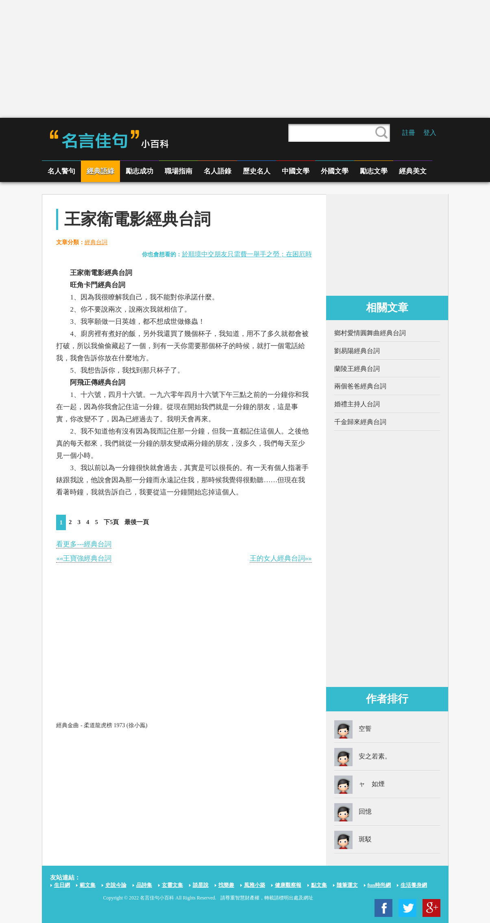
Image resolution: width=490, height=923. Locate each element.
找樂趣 (226, 885)
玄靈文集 (172, 885)
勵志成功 (139, 171)
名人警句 (61, 171)
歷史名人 (256, 171)
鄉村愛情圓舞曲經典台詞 (370, 332)
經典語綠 (100, 171)
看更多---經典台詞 (83, 544)
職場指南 (178, 171)
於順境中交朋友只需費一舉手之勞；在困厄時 (247, 254)
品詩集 (144, 885)
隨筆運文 (347, 885)
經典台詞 (96, 242)
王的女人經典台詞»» (281, 558)
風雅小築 (254, 885)
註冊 (408, 132)
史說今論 (115, 885)
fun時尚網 (379, 885)
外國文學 (334, 171)
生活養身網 (414, 885)
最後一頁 (136, 522)
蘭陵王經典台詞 (357, 368)
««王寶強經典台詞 (83, 558)
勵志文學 (374, 171)
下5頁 (111, 522)
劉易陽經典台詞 (357, 350)
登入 (429, 132)
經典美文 (413, 171)
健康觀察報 (288, 885)
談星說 (201, 885)
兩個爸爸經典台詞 (360, 386)
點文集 (319, 885)
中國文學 (295, 171)
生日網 (62, 885)
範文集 (88, 885)
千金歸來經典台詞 (360, 421)
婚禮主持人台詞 (357, 404)
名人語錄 (217, 171)
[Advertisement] (245, 59)
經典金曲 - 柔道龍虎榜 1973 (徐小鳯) (101, 725)
